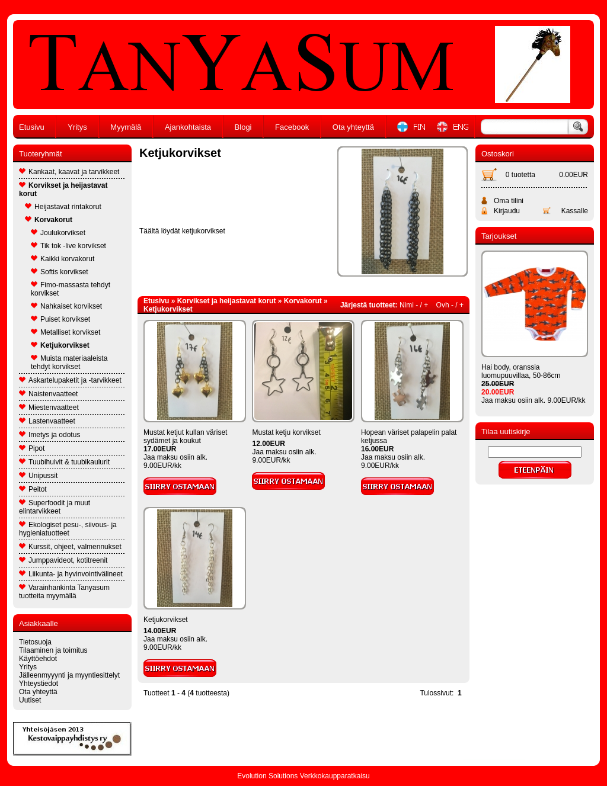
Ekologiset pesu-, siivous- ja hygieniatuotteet (68, 529)
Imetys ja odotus (49, 435)
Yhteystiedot (38, 683)
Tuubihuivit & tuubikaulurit (64, 462)
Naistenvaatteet (48, 394)
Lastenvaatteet (47, 421)
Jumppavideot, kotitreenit (63, 560)
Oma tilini (508, 201)
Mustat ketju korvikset (286, 432)
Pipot (31, 448)
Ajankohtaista (188, 127)
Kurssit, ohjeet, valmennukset (70, 547)
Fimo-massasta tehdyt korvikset (70, 289)
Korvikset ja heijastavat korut (63, 189)
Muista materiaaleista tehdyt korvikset (69, 362)
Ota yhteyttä (353, 127)
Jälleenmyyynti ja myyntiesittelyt (69, 675)
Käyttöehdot (38, 659)
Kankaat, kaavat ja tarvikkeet (69, 172)
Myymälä (125, 127)
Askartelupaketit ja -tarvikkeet (70, 380)
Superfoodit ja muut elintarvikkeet (54, 507)
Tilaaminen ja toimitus (53, 650)
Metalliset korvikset (65, 332)
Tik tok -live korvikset (68, 246)
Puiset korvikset (60, 319)
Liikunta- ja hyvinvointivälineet (71, 574)
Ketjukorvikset (60, 345)
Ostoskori (497, 153)
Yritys (77, 127)
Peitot (33, 489)
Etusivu (31, 127)
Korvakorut (48, 220)
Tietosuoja (35, 642)
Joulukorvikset (58, 233)
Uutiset (30, 700)
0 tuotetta (520, 175)
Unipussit (38, 475)
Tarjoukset (498, 236)
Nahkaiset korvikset (66, 306)
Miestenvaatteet (49, 407)
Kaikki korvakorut (62, 259)
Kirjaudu (507, 211)
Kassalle (574, 211)
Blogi (243, 127)
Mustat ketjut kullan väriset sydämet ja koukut (185, 436)
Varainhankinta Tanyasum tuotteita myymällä (64, 591)
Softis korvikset (59, 272)
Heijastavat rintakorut (63, 207)
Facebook (292, 127)
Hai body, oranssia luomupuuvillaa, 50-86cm (520, 371)
